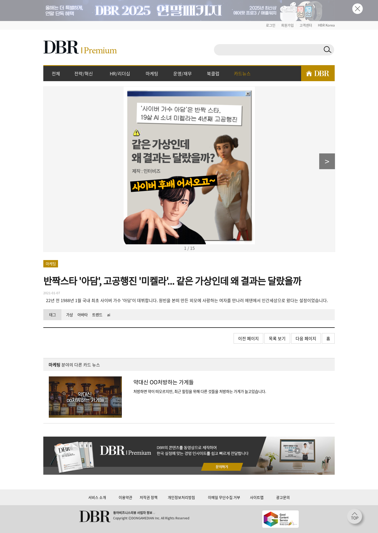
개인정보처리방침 (181, 497)
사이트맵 (257, 497)
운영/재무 (182, 73)
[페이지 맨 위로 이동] (356, 518)
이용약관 (125, 497)
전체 (56, 73)
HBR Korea (326, 25)
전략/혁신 (83, 73)
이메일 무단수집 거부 (224, 497)
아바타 (82, 315)
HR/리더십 (120, 73)
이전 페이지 (248, 338)
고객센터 (306, 25)
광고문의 (283, 497)
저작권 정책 (149, 497)
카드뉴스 (242, 73)
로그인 (270, 25)
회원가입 (287, 25)
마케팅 (152, 73)
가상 (69, 315)
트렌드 (97, 315)
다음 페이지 (306, 338)
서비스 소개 (97, 497)
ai (108, 315)
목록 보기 (277, 338)
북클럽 (213, 73)
